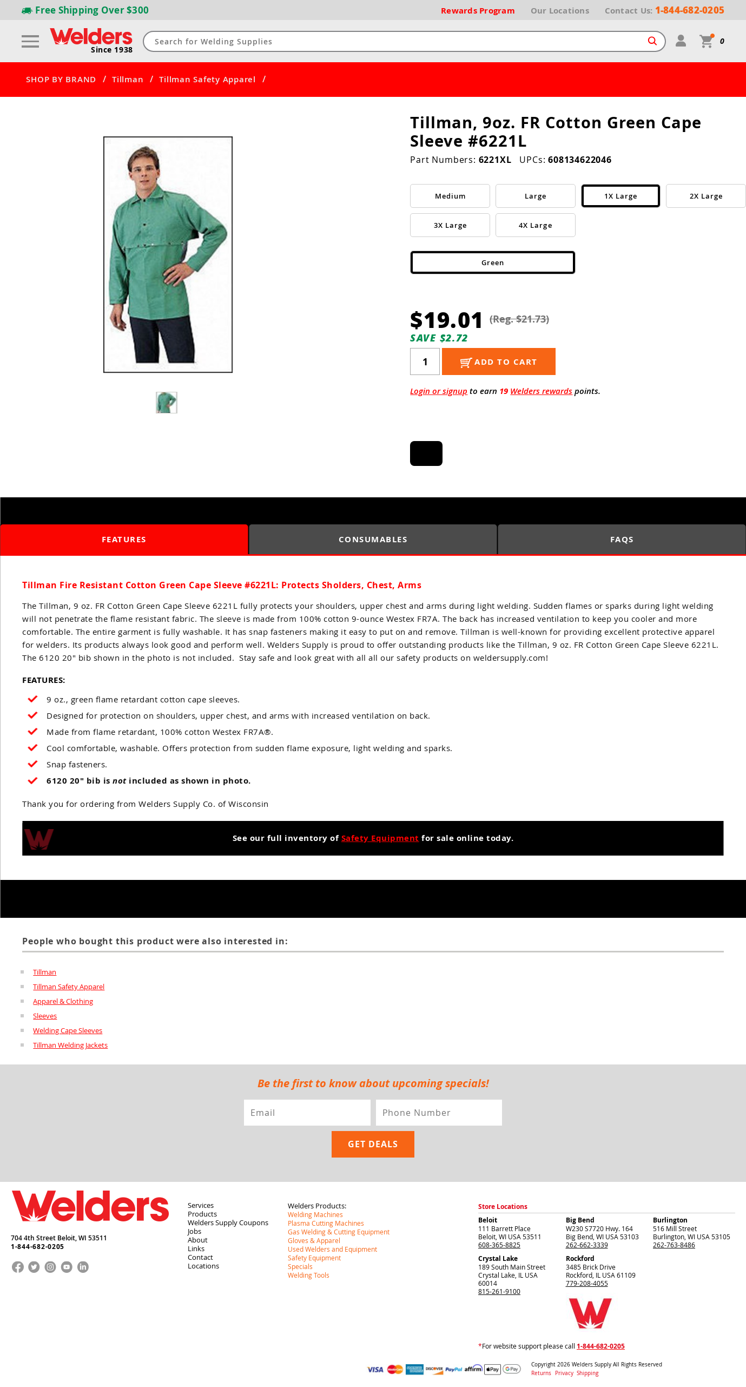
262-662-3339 (587, 1241)
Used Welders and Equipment (332, 1245)
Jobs (194, 1228)
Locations (203, 1262)
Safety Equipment (380, 838)
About (198, 1236)
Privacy (565, 1369)
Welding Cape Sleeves (67, 1028)
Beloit (487, 1216)
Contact (200, 1254)
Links (196, 1245)
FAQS (622, 539)
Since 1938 (112, 50)
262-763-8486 (674, 1241)
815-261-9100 (499, 1288)
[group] (168, 254)
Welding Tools (308, 1271)
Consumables (373, 539)
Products (202, 1210)
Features (124, 539)
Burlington (670, 1216)
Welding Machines (315, 1211)
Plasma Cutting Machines (326, 1219)
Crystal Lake (498, 1255)
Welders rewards (541, 391)
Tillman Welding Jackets (70, 1042)
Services (201, 1202)
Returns (541, 1369)
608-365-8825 (499, 1241)
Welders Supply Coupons (228, 1219)
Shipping (587, 1369)
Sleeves (45, 1014)
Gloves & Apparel (314, 1237)
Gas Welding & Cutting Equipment (338, 1228)
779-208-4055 (587, 1280)
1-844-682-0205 (37, 1243)
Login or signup (438, 391)
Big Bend (580, 1216)
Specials (300, 1263)
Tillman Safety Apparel (207, 79)
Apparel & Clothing (63, 1000)
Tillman (127, 79)
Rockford (580, 1255)
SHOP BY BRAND (61, 79)
